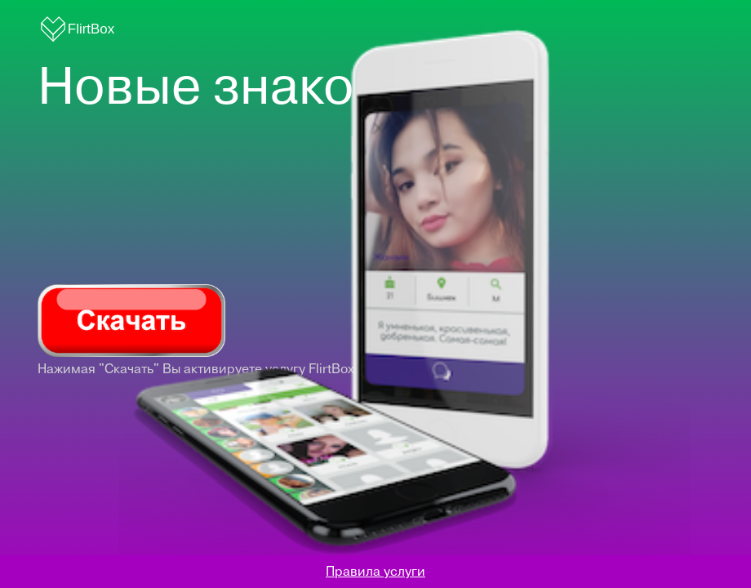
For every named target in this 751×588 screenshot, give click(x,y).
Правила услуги (375, 572)
